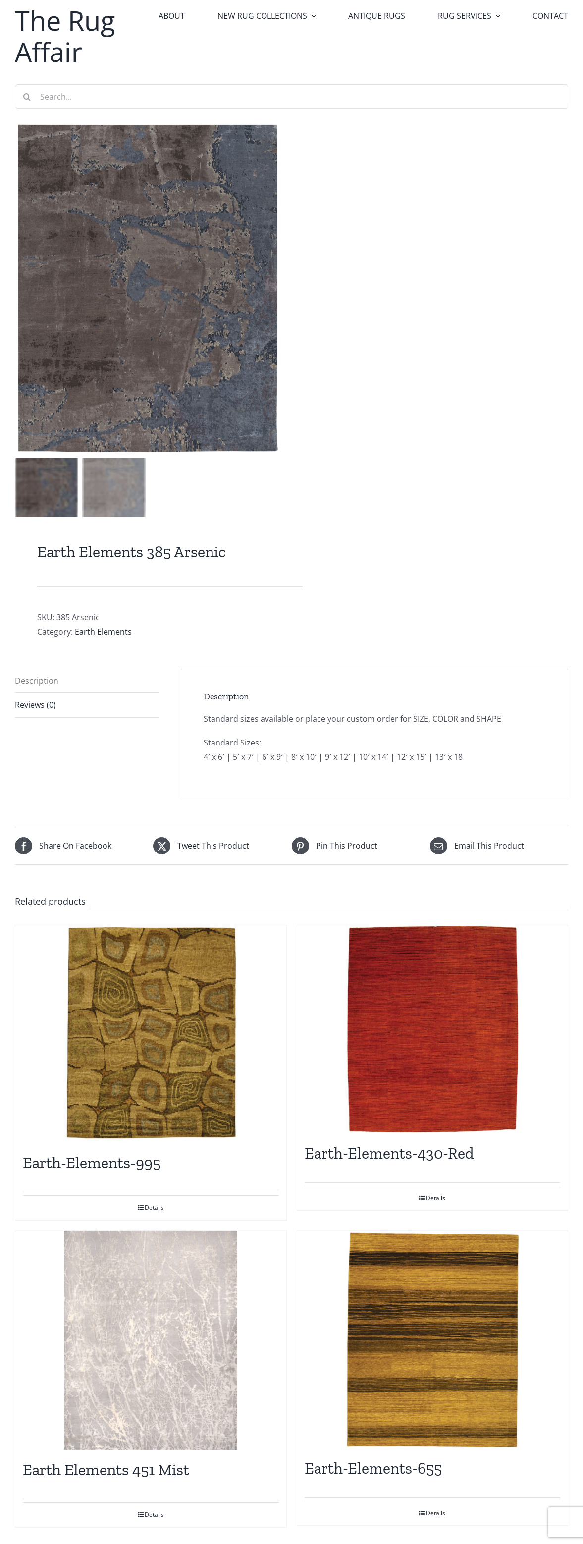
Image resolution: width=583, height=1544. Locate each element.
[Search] (27, 96)
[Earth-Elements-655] (432, 1339)
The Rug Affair (65, 36)
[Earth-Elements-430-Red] (432, 1029)
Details (154, 1207)
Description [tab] (36, 680)
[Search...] (291, 96)
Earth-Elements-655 (373, 1468)
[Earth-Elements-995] (150, 1034)
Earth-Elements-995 (91, 1162)
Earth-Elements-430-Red (389, 1153)
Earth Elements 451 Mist (106, 1469)
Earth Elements (103, 631)
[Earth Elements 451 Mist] (150, 1340)
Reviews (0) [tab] (35, 704)
